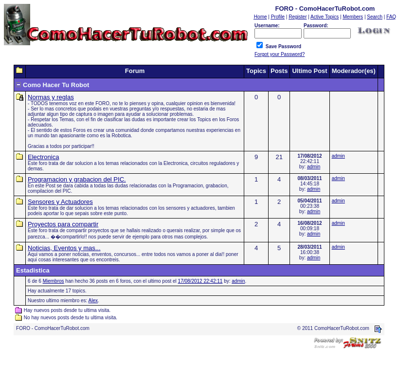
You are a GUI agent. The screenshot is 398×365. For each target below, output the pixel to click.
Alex (93, 300)
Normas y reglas (51, 97)
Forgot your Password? (279, 54)
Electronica (43, 157)
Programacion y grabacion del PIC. (77, 179)
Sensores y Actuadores (60, 201)
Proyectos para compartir (63, 224)
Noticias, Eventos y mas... (64, 248)
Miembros (53, 281)
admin (313, 166)
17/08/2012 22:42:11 (200, 281)
